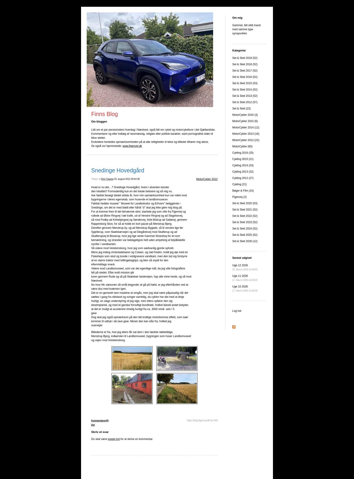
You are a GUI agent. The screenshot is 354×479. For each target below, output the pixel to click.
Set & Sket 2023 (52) (244, 222)
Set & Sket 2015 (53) (244, 83)
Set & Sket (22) (241, 108)
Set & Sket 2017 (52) (244, 70)
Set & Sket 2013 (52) (244, 95)
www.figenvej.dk (132, 146)
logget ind (114, 439)
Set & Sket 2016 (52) (244, 77)
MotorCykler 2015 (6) (245, 121)
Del (93, 425)
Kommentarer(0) (100, 420)
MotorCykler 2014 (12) (245, 127)
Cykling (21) (239, 184)
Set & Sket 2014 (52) (244, 89)
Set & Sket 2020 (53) (244, 203)
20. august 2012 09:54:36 (127, 179)
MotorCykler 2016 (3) (245, 114)
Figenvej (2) (239, 197)
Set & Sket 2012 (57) (244, 102)
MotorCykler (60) (242, 146)
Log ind (236, 310)
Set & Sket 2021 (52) (244, 209)
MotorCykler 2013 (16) (245, 133)
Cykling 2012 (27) (243, 178)
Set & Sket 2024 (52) (244, 228)
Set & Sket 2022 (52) (244, 216)
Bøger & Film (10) (243, 190)
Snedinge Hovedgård (117, 170)
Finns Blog (104, 114)
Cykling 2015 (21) (243, 159)
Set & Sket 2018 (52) (244, 64)
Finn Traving (107, 179)
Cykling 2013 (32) (243, 171)
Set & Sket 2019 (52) (244, 58)
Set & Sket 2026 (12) (244, 241)
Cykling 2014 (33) (243, 165)
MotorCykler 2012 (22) (245, 140)
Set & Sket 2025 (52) (244, 234)
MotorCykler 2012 (207, 179)
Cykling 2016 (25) (243, 152)
